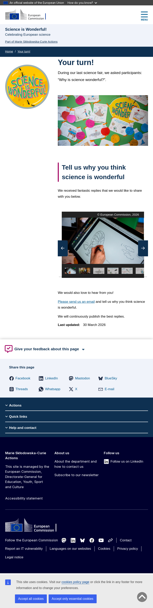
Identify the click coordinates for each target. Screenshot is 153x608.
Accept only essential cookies (72, 598)
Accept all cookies (31, 598)
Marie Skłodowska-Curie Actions (25, 455)
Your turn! (23, 51)
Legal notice (14, 557)
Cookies (104, 549)
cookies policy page (75, 582)
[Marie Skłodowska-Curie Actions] (28, 14)
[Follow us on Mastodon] (64, 540)
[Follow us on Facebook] (91, 540)
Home (9, 51)
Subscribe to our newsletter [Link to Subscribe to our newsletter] (76, 475)
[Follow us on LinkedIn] (73, 540)
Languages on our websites (70, 549)
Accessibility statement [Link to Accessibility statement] (24, 498)
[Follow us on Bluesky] (82, 540)
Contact (126, 540)
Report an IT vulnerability (24, 549)
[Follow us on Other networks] (110, 540)
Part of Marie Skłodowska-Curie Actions (31, 41)
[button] (63, 248)
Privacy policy (127, 549)
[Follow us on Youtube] (101, 540)
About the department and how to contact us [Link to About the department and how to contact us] (75, 464)
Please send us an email (76, 302)
